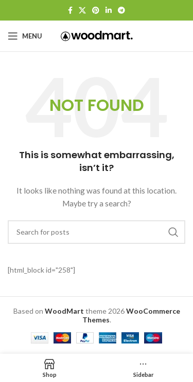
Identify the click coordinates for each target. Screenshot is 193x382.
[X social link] (82, 10)
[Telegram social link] (121, 10)
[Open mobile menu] (25, 36)
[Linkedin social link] (108, 10)
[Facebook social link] (70, 10)
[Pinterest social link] (95, 10)
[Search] (96, 232)
